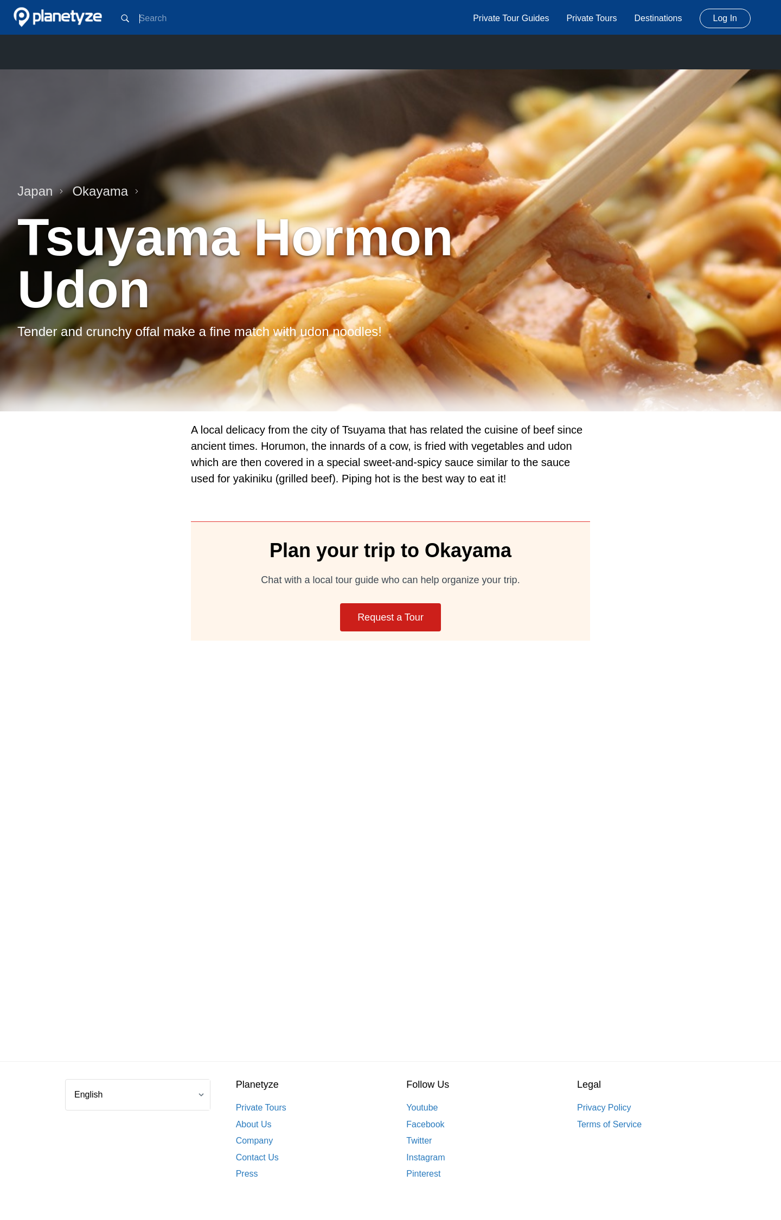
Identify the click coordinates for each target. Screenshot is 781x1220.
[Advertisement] (390, 864)
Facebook (425, 1124)
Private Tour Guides (511, 18)
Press (247, 1173)
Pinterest (423, 1173)
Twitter (419, 1140)
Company (254, 1140)
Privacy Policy (604, 1107)
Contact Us (257, 1157)
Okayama (105, 191)
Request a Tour (390, 617)
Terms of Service (609, 1124)
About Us (254, 1124)
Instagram (425, 1157)
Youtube (422, 1107)
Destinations (658, 18)
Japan (40, 191)
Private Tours (591, 18)
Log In (725, 18)
